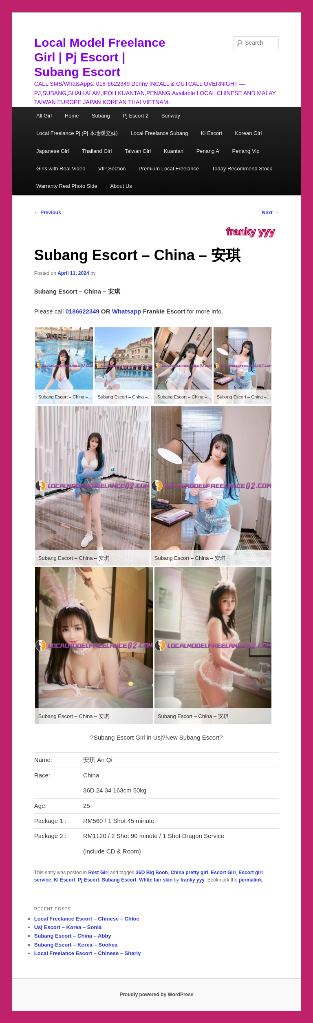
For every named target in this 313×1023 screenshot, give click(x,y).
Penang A (207, 151)
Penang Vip (246, 151)
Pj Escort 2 (135, 116)
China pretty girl (189, 872)
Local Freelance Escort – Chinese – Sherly (87, 953)
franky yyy (250, 231)
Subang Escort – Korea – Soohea (75, 945)
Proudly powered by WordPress (156, 994)
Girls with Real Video (60, 168)
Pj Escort (88, 880)
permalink (250, 880)
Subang (101, 116)
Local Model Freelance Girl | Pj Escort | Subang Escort (99, 57)
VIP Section (112, 168)
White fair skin (155, 880)
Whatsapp (126, 311)
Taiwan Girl (138, 151)
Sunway (170, 116)
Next (270, 212)
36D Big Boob (152, 872)
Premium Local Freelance (169, 168)
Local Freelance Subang (159, 133)
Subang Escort (119, 880)
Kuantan (173, 151)
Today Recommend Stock (242, 168)
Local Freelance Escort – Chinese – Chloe (86, 919)
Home (72, 116)
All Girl (44, 116)
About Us (121, 186)
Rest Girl (98, 872)
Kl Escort (211, 133)
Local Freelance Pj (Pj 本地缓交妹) (77, 133)
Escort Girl (223, 872)
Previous (47, 212)
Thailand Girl (97, 151)
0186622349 (82, 311)
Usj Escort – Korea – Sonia (67, 927)
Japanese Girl (52, 151)
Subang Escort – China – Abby (72, 936)
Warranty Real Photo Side (66, 186)
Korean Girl (248, 133)
